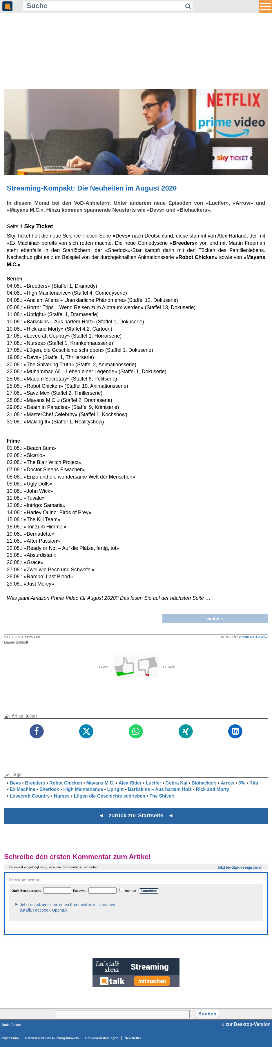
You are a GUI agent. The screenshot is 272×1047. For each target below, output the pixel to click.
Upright (115, 789)
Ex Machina (22, 789)
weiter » (215, 618)
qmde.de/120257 (253, 637)
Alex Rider (130, 782)
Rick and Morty (212, 789)
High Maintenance (83, 789)
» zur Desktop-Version (246, 1024)
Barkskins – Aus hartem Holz (160, 789)
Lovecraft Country (30, 796)
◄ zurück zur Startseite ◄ (136, 815)
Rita (253, 782)
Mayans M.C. (100, 782)
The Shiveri (161, 796)
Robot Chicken (65, 782)
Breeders (35, 782)
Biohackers (204, 782)
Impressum (10, 1038)
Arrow (227, 782)
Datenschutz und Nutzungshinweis (52, 1038)
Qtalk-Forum (11, 1024)
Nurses (62, 796)
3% (241, 782)
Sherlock (49, 789)
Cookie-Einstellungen (101, 1038)
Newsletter (133, 1038)
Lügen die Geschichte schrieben (109, 796)
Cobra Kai (177, 782)
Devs (15, 782)
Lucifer (153, 782)
